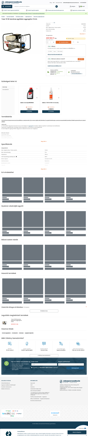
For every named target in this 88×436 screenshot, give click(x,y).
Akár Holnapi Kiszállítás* (35, 390)
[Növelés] (53, 42)
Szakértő (30, 10)
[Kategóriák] (6, 6)
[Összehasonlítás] (77, 42)
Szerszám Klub (59, 2)
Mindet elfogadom (77, 425)
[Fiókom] (72, 6)
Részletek (19, 433)
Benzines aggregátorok (6, 333)
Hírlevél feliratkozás (5, 383)
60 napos (49, 10)
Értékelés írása (44, 311)
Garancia (32, 387)
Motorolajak (21, 333)
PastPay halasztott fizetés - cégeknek (38, 396)
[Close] (50, 1)
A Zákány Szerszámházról (44, 355)
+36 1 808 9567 (83, 2)
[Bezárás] (86, 13)
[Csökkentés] (47, 42)
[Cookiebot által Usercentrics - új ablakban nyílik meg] (8, 433)
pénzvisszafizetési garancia (58, 10)
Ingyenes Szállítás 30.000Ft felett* (8, 385)
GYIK (54, 2)
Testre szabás (77, 429)
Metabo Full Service (5, 388)
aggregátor (31, 126)
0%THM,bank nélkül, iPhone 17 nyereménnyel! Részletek (31, 13)
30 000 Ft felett (7, 10)
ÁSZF (31, 385)
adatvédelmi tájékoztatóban (46, 367)
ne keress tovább (81, 10)
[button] (29, 111)
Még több (43, 141)
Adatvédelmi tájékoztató (35, 388)
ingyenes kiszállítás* (14, 10)
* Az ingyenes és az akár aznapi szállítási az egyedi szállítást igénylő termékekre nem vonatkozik (39, 393)
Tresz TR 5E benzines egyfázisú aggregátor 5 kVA (16, 320)
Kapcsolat (32, 383)
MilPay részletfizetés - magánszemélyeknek (39, 398)
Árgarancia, (74, 10)
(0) (54, 22)
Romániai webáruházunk (35, 400)
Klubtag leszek (75, 368)
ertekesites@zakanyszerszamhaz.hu (71, 2)
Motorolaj (5, 87)
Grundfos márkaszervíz (6, 387)
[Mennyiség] (50, 42)
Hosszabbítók (6, 89)
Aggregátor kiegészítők (29, 333)
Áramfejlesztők (14, 333)
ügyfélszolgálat (35, 10)
